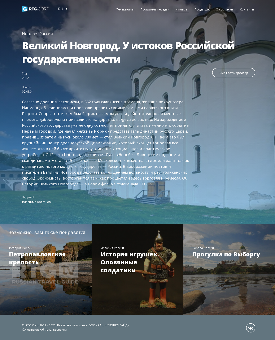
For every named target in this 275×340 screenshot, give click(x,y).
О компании (224, 9)
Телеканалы (125, 9)
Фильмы (182, 9)
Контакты (247, 9)
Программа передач (154, 9)
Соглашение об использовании (44, 329)
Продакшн (202, 9)
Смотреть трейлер (233, 73)
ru (60, 8)
